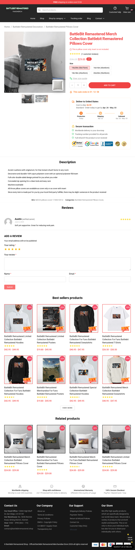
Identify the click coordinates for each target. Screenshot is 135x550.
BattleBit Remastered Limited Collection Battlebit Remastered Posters (50, 339)
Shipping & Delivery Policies (81, 511)
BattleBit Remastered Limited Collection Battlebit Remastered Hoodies (17, 339)
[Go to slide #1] (28, 98)
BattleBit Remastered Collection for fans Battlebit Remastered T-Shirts (115, 339)
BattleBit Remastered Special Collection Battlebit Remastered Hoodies (83, 390)
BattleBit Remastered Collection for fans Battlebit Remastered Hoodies (17, 390)
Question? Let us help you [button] (123, 547)
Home (7, 27)
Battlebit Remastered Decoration (28, 27)
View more (67, 408)
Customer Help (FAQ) (78, 526)
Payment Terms (76, 515)
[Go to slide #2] (41, 98)
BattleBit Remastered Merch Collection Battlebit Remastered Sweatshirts (115, 390)
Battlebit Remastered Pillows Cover (62, 27)
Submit (10, 287)
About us (41, 511)
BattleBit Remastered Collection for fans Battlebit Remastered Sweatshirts (83, 339)
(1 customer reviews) (89, 54)
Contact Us (74, 522)
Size (71, 63)
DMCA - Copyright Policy (47, 522)
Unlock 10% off (130, 538)
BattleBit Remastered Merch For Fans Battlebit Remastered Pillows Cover (84, 460)
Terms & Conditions (45, 515)
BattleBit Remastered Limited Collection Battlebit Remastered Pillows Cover (115, 460)
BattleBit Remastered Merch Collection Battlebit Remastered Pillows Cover (17, 460)
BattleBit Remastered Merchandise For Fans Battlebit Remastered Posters (50, 390)
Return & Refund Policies (80, 518)
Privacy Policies (43, 518)
